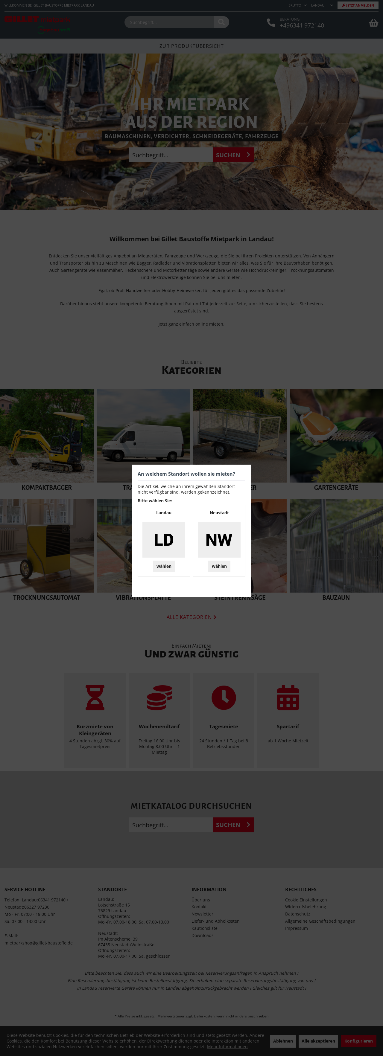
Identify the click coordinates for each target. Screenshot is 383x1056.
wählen (163, 566)
